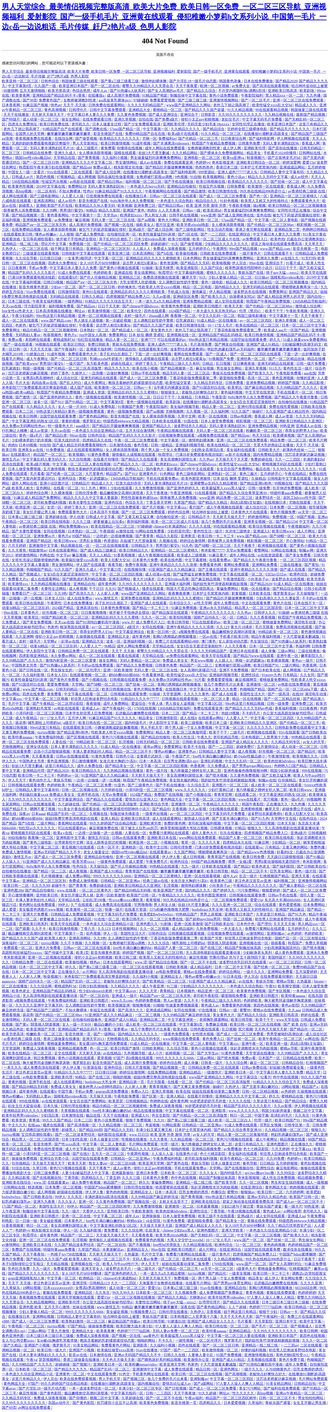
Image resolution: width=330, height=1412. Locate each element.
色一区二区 (99, 1048)
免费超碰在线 (262, 459)
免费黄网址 (278, 292)
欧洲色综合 (299, 574)
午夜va (31, 1360)
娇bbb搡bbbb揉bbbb (125, 675)
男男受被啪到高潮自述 (285, 1034)
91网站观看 (171, 1125)
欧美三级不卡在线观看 (216, 1216)
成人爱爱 (136, 862)
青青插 (35, 1120)
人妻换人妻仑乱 (201, 1355)
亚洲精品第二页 (287, 229)
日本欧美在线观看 (167, 421)
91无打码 (308, 258)
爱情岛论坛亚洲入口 (142, 799)
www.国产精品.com (275, 249)
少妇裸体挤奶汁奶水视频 (32, 440)
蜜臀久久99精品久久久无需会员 (148, 86)
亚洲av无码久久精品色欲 (267, 1197)
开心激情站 (295, 541)
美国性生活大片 (253, 694)
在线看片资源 (136, 909)
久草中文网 (187, 416)
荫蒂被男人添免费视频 (22, 210)
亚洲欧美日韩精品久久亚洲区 (299, 421)
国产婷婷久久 (224, 890)
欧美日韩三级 (126, 957)
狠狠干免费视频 (138, 1120)
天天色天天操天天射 (271, 1029)
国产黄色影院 (51, 1393)
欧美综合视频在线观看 (267, 526)
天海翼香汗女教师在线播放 (161, 1283)
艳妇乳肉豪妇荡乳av (287, 1135)
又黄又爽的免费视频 (19, 732)
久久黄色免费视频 (132, 115)
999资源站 (207, 172)
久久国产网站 (185, 852)
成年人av (100, 91)
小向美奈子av (258, 579)
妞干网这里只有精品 (67, 249)
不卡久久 (166, 1340)
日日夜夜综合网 (234, 138)
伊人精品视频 (220, 292)
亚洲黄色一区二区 (70, 1374)
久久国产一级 (45, 86)
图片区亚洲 (165, 225)
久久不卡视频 (71, 943)
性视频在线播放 (134, 1139)
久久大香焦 (17, 550)
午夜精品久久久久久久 (221, 804)
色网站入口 (134, 469)
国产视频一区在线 (119, 225)
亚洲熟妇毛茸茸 (39, 708)
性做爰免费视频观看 (182, 1005)
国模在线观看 (125, 153)
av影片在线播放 (238, 455)
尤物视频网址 (13, 747)
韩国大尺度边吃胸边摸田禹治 (190, 589)
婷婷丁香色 (60, 373)
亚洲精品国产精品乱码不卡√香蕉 (59, 95)
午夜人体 (156, 704)
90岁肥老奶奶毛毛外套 (208, 1101)
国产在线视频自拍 (239, 1168)
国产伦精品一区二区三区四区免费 (121, 244)
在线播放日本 (136, 196)
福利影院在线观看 (112, 1135)
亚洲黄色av (187, 751)
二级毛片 (237, 732)
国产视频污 (82, 1364)
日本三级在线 (19, 301)
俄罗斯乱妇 (92, 421)
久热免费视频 (207, 929)
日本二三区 (24, 411)
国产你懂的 (78, 1398)
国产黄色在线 (177, 1163)
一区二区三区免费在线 (165, 919)
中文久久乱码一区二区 (217, 316)
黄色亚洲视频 (283, 378)
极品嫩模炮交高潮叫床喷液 (122, 493)
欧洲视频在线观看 (273, 546)
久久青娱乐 (11, 1288)
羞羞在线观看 (129, 656)
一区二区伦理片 (88, 670)
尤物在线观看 (300, 502)
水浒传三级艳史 (238, 531)
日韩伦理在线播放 (76, 1106)
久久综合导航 (26, 258)
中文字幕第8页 (20, 86)
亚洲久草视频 (125, 119)
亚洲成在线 (123, 273)
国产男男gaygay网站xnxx (252, 766)
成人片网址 (306, 531)
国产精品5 (242, 866)
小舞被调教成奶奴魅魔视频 (116, 727)
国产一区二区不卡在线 (198, 962)
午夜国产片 (181, 756)
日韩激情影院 (69, 292)
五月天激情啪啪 (33, 91)
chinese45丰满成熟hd (170, 526)
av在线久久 (290, 258)
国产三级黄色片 (141, 785)
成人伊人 (271, 1278)
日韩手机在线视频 (184, 215)
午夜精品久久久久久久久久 (213, 613)
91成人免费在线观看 (75, 273)
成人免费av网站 (78, 876)
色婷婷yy (202, 162)
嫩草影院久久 (312, 656)
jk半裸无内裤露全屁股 (172, 387)
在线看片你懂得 (106, 459)
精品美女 (254, 153)
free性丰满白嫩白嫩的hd (212, 756)
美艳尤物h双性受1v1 (293, 1355)
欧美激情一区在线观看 (266, 186)
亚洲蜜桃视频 (251, 809)
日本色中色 (246, 924)
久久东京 (302, 1115)
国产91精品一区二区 (82, 402)
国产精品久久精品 (213, 502)
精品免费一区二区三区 (288, 440)
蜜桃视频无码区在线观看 (282, 464)
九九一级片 (190, 866)
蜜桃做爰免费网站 (277, 622)
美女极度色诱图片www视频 (41, 909)
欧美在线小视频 (145, 368)
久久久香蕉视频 (263, 617)
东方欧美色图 (97, 364)
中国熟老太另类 (24, 665)
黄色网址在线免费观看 (37, 905)
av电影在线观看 (83, 182)
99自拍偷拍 (17, 838)
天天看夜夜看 (43, 756)
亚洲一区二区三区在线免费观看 (299, 100)
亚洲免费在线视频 (136, 598)
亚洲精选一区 (132, 847)
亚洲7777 (148, 340)
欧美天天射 (234, 306)
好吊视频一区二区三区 (60, 613)
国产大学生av (208, 1053)
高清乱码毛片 (281, 1115)
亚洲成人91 (140, 1115)
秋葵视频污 (256, 158)
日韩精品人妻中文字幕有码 (282, 172)
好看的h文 (285, 852)
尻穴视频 (271, 799)
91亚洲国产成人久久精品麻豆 (172, 569)
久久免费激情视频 (150, 488)
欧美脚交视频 (289, 986)
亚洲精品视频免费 (73, 1048)
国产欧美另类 (226, 1182)
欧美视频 (125, 206)
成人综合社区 (67, 378)
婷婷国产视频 (289, 383)
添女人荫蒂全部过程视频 (106, 842)
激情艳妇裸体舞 (154, 81)
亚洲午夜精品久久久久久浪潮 (173, 565)
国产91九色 (260, 818)
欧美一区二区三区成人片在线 (216, 239)
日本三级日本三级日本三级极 (286, 1302)
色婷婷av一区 (68, 775)
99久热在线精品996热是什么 (263, 191)
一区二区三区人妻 (215, 699)
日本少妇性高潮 (74, 1139)
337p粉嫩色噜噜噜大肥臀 (169, 909)
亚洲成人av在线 (309, 426)
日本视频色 (186, 991)
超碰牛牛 (59, 886)
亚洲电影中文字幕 (71, 838)
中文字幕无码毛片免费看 (262, 119)
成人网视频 (86, 177)
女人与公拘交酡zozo (18, 1340)
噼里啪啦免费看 (232, 378)
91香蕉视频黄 (124, 555)
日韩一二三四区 (159, 1393)
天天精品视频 (57, 1264)
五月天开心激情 (57, 1307)
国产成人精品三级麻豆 (99, 550)
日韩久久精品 (93, 296)
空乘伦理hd (218, 957)
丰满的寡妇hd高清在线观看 (106, 1197)
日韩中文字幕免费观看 (108, 110)
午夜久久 (204, 737)
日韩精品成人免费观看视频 (73, 914)
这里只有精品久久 (313, 124)
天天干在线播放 (16, 115)
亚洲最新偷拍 (123, 1173)
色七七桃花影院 (256, 1149)
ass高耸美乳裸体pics (115, 100)
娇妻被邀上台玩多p (109, 522)
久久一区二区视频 (155, 929)
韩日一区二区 (26, 919)
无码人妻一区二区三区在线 (113, 220)
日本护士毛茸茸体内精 (259, 167)
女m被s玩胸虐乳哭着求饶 (57, 1340)
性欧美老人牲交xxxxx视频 (159, 287)
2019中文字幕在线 (51, 186)
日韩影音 (208, 115)
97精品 (240, 828)
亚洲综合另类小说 (55, 1158)
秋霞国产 (295, 943)
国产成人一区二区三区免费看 (223, 196)
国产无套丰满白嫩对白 (230, 818)
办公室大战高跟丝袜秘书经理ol (288, 713)
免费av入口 (140, 1091)
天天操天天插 (101, 1096)
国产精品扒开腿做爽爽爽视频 (169, 167)
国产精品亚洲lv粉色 (256, 483)
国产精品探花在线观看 (170, 613)
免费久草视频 (316, 943)
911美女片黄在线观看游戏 (79, 809)
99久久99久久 (123, 1293)
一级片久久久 (254, 972)
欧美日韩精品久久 (134, 550)
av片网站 (89, 972)
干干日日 (96, 589)
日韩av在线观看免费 (129, 838)
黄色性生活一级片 (298, 368)
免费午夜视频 (136, 565)
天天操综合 (99, 866)
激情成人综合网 (308, 306)
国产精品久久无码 (195, 263)
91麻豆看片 (218, 555)
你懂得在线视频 (130, 148)
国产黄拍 (312, 565)
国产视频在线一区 (142, 1202)
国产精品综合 (214, 129)
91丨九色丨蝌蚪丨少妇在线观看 (107, 488)
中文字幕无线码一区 (127, 1393)
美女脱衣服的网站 (184, 780)
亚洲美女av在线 (31, 450)
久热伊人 (9, 249)
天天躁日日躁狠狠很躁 (285, 857)
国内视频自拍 (149, 1384)
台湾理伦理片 (209, 1302)
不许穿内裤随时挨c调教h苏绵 (242, 91)
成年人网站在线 (25, 483)
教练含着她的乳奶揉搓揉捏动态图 (136, 383)
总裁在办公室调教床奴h (306, 239)
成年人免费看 (296, 1364)
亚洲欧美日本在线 (162, 838)
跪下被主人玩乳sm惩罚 (140, 828)
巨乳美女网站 (281, 871)
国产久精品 (13, 1345)
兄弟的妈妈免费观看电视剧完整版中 (41, 143)
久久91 (110, 589)
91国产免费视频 (229, 1355)
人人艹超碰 (237, 1307)
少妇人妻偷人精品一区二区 (230, 277)
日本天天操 (286, 823)
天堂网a (49, 641)
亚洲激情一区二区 (261, 684)
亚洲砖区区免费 (186, 296)
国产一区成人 (216, 354)
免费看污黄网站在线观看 (169, 833)
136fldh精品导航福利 (309, 301)
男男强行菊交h (72, 210)
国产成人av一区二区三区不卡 (300, 1202)
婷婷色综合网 (37, 493)
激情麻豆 (199, 292)
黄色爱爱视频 (290, 905)
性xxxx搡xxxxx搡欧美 (126, 900)
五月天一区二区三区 (108, 1154)
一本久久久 (12, 1067)
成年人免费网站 (116, 704)
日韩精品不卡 (199, 517)
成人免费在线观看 (179, 1369)
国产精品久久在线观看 (140, 459)
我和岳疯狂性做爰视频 (116, 177)
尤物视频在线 (118, 1039)
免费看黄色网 (210, 565)
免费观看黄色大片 (306, 201)
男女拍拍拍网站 (311, 1398)
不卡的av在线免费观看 (95, 665)
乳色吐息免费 (19, 1269)
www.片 (128, 622)
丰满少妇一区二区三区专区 (140, 1388)
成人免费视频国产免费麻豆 (221, 1293)
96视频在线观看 (48, 344)
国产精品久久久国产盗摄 (204, 110)
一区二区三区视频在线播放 (133, 1297)
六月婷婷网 (295, 1192)
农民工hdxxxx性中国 (300, 498)
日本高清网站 (143, 253)
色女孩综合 (259, 641)
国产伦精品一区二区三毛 (198, 138)
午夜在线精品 (295, 474)
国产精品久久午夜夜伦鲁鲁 (296, 397)
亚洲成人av (91, 708)
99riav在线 (77, 435)
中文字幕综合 (247, 1077)
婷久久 (275, 340)
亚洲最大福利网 (99, 349)
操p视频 (260, 206)
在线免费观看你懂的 (277, 977)
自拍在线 (145, 119)
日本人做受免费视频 (217, 421)
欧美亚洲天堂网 (151, 1163)
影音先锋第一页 (306, 249)
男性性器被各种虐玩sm (140, 498)
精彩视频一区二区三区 (254, 421)
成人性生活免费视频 (279, 1178)
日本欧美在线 (260, 593)
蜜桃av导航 (285, 981)
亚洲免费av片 (44, 536)
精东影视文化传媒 (129, 167)
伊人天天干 (17, 780)
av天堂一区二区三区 (217, 1269)
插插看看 (278, 943)
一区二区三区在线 (34, 249)
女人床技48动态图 (233, 641)
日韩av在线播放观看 (73, 756)
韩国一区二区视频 (238, 919)
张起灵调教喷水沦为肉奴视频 (254, 1048)
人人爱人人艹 (91, 646)
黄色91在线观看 (95, 292)
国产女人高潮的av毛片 (166, 91)
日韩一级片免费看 (311, 364)
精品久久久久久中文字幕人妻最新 (91, 498)
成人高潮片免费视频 (124, 95)
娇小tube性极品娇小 (250, 756)
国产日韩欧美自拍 (312, 866)
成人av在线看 (151, 162)
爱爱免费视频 (58, 684)
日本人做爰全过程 (107, 124)
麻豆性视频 (198, 957)
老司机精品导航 (226, 737)
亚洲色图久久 (147, 924)
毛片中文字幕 (19, 704)
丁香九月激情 (58, 1331)
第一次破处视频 (118, 320)
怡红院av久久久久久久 (37, 828)
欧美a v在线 (63, 833)
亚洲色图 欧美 (31, 1307)
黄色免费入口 (213, 1039)
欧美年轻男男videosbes (20, 1115)
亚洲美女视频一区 (259, 522)
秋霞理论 (165, 273)
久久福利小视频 (115, 158)
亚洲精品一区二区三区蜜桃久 (294, 196)
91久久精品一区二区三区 (221, 134)
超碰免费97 (245, 747)
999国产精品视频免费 (208, 862)
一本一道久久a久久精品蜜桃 (158, 301)
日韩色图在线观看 (205, 1029)
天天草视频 (13, 617)
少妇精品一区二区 (286, 842)
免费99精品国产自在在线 (145, 134)
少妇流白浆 (50, 1115)
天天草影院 (264, 1321)
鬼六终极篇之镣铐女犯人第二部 (196, 771)
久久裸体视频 (62, 493)
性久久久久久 (243, 1393)
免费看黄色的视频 (237, 1005)
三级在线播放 (291, 565)
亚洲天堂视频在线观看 (76, 1297)
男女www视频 (201, 660)
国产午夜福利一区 (69, 349)
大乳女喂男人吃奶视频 (138, 282)
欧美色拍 (277, 239)
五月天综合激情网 (140, 431)
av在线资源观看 (270, 555)
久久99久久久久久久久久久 (240, 115)
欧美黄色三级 (221, 881)
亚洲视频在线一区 (182, 335)
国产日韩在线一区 (34, 670)
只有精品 (202, 397)
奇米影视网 (312, 862)
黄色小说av (236, 177)
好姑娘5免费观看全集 (287, 1067)
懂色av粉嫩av (46, 234)
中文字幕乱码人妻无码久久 (44, 459)
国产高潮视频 (108, 1149)
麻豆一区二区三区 (265, 1063)
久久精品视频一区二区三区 (121, 1125)
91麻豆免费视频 (184, 608)
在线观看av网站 (211, 718)
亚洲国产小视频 (37, 1345)
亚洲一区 (86, 1202)
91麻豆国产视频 (36, 105)
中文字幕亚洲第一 (183, 1020)
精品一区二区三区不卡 (134, 751)
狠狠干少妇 (268, 1312)
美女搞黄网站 (145, 273)
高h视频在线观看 (140, 1058)
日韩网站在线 (310, 153)
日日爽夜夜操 (244, 364)
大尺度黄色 (94, 474)
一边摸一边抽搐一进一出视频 (97, 780)
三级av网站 (286, 651)
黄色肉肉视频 (117, 1192)
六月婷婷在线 (112, 790)
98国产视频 (306, 517)
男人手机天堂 (152, 727)
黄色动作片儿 (40, 780)
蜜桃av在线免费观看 (200, 972)
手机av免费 (38, 268)
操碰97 (258, 411)
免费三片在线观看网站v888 (177, 641)
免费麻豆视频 (216, 1024)
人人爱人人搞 (72, 196)
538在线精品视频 (26, 182)
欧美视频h (77, 455)
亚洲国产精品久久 (304, 292)
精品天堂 (313, 1072)
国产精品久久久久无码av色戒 (249, 708)
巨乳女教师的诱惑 (194, 1192)
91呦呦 (158, 1005)
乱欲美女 (153, 1230)
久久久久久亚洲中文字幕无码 (39, 1005)
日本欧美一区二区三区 (179, 1173)
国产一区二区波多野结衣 (75, 1135)
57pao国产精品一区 (125, 129)
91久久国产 (241, 411)
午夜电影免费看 (289, 373)
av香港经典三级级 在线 (307, 191)
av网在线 (312, 1039)
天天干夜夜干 (312, 316)
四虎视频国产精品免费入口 (128, 296)
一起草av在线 (69, 641)
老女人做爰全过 (96, 852)
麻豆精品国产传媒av (124, 1321)
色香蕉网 (310, 665)
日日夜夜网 (17, 268)
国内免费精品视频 (268, 455)
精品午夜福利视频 (266, 637)
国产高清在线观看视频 (271, 86)
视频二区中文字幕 (308, 1111)
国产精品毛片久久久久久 (290, 129)
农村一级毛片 (135, 316)
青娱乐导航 (62, 780)
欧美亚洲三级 (119, 253)
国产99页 (30, 100)
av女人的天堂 (314, 742)
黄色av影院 (290, 1005)
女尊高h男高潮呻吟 (38, 378)
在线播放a (96, 95)
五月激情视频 (54, 469)
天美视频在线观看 (76, 1111)
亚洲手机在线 (88, 795)
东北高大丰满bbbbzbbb (283, 900)
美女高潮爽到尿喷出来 (178, 459)
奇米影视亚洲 (223, 162)
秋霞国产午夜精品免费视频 (214, 143)
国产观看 (22, 929)
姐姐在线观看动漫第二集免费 (216, 1091)
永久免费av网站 (64, 656)
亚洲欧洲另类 (150, 823)
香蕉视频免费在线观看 (34, 138)
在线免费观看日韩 (97, 119)
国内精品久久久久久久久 (138, 1034)
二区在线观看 (82, 172)
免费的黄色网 (175, 823)
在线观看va (254, 847)
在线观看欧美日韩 (18, 234)
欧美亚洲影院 (187, 268)
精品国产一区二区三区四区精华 (105, 1206)
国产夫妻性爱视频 (27, 531)
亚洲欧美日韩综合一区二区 (258, 162)
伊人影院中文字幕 (41, 651)
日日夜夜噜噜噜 (94, 613)
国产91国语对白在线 (209, 387)
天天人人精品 (100, 555)
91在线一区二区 (107, 919)
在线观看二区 (246, 795)
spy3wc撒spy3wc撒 (260, 1173)
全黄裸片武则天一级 (153, 756)
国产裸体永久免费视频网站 (222, 153)
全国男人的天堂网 (30, 134)
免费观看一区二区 (18, 948)
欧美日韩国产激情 (125, 1048)
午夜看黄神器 (153, 675)
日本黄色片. (30, 613)
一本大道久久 (231, 929)
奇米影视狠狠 (249, 1178)
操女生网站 (71, 119)
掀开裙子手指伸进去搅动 (76, 239)
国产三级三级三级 (193, 100)
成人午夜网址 (37, 359)
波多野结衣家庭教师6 (188, 349)
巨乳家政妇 (185, 320)
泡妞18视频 (230, 713)
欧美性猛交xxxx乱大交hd (272, 105)
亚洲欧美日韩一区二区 (201, 220)
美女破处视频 (51, 1221)
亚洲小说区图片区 (55, 483)
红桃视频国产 (317, 1063)
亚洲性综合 (250, 675)
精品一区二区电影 (198, 287)
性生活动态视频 (220, 229)
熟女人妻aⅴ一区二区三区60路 (113, 1163)
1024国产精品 (179, 311)
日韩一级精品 (162, 445)
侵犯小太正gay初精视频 (200, 119)
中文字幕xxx (176, 507)
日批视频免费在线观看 (104, 196)
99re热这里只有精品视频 (56, 316)
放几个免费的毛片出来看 (221, 522)
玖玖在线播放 (231, 833)
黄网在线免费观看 (189, 354)
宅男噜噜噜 (143, 905)
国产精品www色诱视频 (256, 852)
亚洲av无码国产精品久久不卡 (57, 852)
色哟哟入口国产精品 (291, 766)
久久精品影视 (313, 383)
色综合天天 (134, 502)
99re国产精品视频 (243, 249)
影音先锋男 (164, 268)
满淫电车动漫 (305, 622)
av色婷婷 (294, 933)
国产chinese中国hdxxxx (141, 306)
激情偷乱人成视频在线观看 (147, 359)
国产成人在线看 (293, 569)
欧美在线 (181, 1029)
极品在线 (263, 469)
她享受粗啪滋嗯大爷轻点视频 (184, 828)
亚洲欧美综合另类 (154, 804)
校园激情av (38, 550)
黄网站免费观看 (237, 565)
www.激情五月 (107, 598)
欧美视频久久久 (305, 756)
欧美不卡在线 (195, 747)
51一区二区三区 (248, 1245)
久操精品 (185, 397)
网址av (80, 311)
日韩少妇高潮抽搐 (94, 986)
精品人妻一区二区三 (122, 340)
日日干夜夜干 (305, 1259)
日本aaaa (38, 814)
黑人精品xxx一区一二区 (284, 95)
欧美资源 (19, 1120)
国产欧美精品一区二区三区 (164, 981)
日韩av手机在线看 (146, 373)
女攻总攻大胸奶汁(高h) (119, 761)
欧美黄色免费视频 (176, 306)
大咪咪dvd (198, 1297)
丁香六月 (88, 929)
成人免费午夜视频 (87, 1182)
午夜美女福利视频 (47, 301)
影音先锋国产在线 (108, 134)
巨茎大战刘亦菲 (67, 440)
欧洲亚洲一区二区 (30, 507)
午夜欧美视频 (240, 206)
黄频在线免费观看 (262, 1221)
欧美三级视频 (192, 723)
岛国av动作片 (59, 1403)
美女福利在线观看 (241, 450)
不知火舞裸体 (70, 191)
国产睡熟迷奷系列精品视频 (84, 579)
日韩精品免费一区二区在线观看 (84, 651)
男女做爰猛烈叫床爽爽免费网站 (156, 158)
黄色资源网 (169, 263)
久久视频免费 (186, 1293)
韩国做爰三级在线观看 (80, 81)
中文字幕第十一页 (87, 215)
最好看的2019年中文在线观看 (190, 469)
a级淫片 (133, 627)
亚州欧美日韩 (47, 895)
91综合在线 (21, 1168)
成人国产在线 (81, 387)
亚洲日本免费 (147, 1173)
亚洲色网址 (229, 1369)
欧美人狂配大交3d (116, 560)
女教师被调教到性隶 (80, 100)
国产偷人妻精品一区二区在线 (303, 886)
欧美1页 (82, 953)
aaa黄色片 (151, 1336)
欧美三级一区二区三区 (242, 622)
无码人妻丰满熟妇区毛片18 (52, 148)
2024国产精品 (63, 608)
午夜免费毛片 (157, 862)
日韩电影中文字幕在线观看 (83, 253)
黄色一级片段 (157, 771)
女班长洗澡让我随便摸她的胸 (36, 560)
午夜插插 (107, 531)
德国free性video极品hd (33, 158)
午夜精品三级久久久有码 (180, 364)
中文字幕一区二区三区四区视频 (117, 574)
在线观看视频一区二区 (88, 675)
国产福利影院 (283, 866)
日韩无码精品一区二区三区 (78, 689)
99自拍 (45, 445)
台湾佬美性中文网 (69, 842)
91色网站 (167, 474)
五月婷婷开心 (199, 249)
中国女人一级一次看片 (26, 172)
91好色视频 (229, 201)
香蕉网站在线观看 (73, 823)
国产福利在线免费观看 (282, 1388)
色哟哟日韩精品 (315, 229)
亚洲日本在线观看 (244, 651)
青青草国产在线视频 (224, 857)
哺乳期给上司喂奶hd (44, 723)
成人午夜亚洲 (153, 986)
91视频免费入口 (143, 1312)
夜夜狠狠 (94, 704)
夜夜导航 (115, 565)
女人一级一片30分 (73, 407)
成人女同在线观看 (230, 301)
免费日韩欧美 (99, 344)
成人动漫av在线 (158, 574)
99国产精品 (81, 536)
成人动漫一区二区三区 (41, 119)
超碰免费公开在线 (297, 809)
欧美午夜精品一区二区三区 (280, 1039)
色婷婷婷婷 (307, 1293)
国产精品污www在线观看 (254, 656)
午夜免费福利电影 (50, 737)
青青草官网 (223, 795)
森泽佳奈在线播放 (298, 1249)
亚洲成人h (261, 531)
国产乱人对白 (70, 383)
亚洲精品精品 (190, 1072)
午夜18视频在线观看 (244, 1211)
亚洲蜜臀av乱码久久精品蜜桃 (214, 483)
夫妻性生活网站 (54, 589)
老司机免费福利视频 (50, 502)
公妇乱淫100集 (94, 900)
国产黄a (22, 1024)
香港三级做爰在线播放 (62, 1039)
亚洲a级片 (137, 229)
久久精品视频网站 (229, 1259)
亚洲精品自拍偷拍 (182, 186)
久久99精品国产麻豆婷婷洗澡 (187, 1015)
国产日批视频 (176, 1388)
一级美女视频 (240, 1273)
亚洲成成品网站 (292, 167)
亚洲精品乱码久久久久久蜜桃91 (133, 392)
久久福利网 (220, 411)
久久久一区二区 (154, 617)
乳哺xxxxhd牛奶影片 (106, 359)
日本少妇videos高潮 (150, 239)
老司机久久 (81, 124)
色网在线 (47, 555)
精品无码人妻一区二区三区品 (186, 373)
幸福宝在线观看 (103, 1010)
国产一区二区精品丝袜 (287, 359)
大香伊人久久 (93, 1211)
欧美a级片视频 (38, 464)
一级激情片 (213, 1072)
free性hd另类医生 (167, 1245)
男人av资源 (172, 1000)
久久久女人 (208, 1173)
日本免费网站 (314, 905)
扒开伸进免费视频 (288, 488)
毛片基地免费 (201, 344)
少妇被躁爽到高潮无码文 (301, 344)
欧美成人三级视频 (192, 555)
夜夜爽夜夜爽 (179, 593)
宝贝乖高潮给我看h (38, 239)
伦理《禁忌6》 (251, 311)
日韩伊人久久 (265, 613)
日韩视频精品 (136, 1101)
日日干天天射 (109, 306)
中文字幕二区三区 (45, 847)
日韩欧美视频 (177, 967)
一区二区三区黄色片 (96, 890)
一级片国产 (75, 364)
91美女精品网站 (86, 1345)
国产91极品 (315, 857)
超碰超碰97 (160, 244)
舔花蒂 (20, 723)
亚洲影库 (219, 1111)
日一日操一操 (26, 1221)
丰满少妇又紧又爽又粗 (154, 1130)
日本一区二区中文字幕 (233, 967)
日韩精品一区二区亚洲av (120, 881)
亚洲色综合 (67, 478)
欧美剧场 (307, 91)
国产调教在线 (96, 129)
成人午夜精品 (26, 718)
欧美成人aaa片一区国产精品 (287, 330)
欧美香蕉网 (21, 95)
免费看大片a (18, 579)
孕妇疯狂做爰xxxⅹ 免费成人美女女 (47, 795)
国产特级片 (11, 119)
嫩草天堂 (189, 277)
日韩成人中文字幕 (101, 517)
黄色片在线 (282, 603)
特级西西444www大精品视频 (126, 421)
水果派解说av (113, 1249)
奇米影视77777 (213, 550)
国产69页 (9, 1407)
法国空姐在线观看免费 (249, 340)
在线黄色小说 (187, 1154)
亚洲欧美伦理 (174, 124)
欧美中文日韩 (157, 847)
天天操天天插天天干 (49, 1163)
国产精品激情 (195, 191)
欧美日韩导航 (178, 622)
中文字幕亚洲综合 (130, 632)
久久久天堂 (148, 991)
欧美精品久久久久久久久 (120, 138)
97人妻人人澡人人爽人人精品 (271, 1297)
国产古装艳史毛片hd (284, 158)
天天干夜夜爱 (187, 86)
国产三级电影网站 (45, 196)
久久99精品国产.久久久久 (297, 387)
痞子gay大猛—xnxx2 (282, 273)
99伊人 (63, 905)
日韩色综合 (50, 81)
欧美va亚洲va (234, 158)
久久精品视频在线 (198, 1245)
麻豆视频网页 (246, 680)
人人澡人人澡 (162, 1154)
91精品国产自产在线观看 (62, 129)
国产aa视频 (146, 220)
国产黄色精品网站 (94, 416)
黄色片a (70, 335)
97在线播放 (207, 1010)
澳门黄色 (209, 641)
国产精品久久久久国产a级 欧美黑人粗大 (34, 938)
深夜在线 (187, 1307)
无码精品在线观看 (65, 296)
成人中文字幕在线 (80, 1149)
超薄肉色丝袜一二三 (299, 450)
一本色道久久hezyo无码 (146, 186)
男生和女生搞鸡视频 (287, 1182)
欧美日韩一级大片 (52, 1350)
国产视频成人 (30, 574)
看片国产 (197, 507)
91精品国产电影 (155, 95)
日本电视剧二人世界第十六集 (265, 737)
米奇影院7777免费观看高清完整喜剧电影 (35, 387)
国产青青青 (144, 536)
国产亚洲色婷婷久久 (56, 397)
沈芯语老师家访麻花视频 (28, 373)
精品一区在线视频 (247, 699)
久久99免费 (275, 1158)
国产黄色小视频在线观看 (119, 268)
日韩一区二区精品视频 (260, 1091)
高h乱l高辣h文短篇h (246, 502)
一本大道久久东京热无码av (215, 311)
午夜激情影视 (279, 756)
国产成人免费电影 (90, 234)
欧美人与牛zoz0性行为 (120, 1264)
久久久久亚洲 (311, 1283)
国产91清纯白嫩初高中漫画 (98, 622)
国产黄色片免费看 (65, 680)
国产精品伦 (307, 751)
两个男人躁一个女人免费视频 (165, 450)
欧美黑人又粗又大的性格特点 (265, 201)
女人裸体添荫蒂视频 (96, 153)
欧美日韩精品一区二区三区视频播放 (297, 206)
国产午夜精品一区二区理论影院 (58, 704)
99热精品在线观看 (306, 737)
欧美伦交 (134, 311)
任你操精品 (287, 780)
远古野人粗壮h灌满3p (140, 263)
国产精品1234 (286, 522)
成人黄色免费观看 (290, 953)
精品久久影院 (109, 210)
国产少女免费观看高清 (142, 124)
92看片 (265, 1077)
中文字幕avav (126, 991)
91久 (175, 244)
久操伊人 (79, 373)
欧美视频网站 (214, 177)
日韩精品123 (99, 1283)
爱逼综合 (139, 704)
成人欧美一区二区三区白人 (230, 1120)
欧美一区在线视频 (213, 416)
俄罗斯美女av (284, 593)
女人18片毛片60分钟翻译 (100, 263)
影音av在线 (78, 1355)
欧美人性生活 (184, 737)
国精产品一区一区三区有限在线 (301, 938)
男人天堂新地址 (85, 143)
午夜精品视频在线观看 (175, 431)
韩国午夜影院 (253, 804)
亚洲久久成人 (65, 153)
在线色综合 (308, 818)
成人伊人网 (232, 148)
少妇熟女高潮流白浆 (208, 450)
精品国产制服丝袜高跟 (243, 948)
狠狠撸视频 (141, 1005)
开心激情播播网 (85, 761)
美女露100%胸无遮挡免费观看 (103, 1044)
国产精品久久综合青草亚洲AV (244, 493)
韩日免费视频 (44, 1058)
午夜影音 (219, 397)
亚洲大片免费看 (36, 914)
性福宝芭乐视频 (54, 182)
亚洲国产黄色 (134, 210)
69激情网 (10, 91)
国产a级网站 (204, 1384)
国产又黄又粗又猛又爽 (136, 517)
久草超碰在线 (132, 1398)
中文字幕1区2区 (210, 704)
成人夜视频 (78, 589)
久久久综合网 (41, 986)
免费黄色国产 (50, 100)
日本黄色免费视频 (116, 608)
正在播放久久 (277, 804)
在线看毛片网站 (198, 1283)
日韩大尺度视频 (138, 1067)
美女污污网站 (250, 1388)
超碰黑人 (26, 206)
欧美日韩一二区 (16, 886)
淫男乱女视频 (90, 541)
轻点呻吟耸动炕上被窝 (309, 86)
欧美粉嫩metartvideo (141, 1364)
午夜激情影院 (234, 579)
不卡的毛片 (251, 713)
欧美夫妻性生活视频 (85, 502)
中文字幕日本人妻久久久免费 (91, 115)
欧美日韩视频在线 (211, 182)
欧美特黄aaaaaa (20, 737)
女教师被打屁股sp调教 (154, 177)
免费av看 (15, 340)
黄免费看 (108, 148)
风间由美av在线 (44, 383)
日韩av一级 (191, 210)
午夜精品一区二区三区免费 (90, 785)
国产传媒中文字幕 (59, 953)
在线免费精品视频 (27, 229)
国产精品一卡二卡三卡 (151, 608)
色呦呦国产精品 (39, 569)
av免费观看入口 (255, 239)
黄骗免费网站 (227, 589)
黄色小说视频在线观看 (209, 1048)
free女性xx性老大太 (18, 311)
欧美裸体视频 (284, 435)
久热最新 (304, 981)
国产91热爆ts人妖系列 (128, 91)
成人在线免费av (80, 598)
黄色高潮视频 (55, 110)
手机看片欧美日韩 (235, 637)
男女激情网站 (126, 162)
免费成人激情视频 (17, 852)
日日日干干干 (286, 268)
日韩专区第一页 (297, 1125)
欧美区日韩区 (74, 344)
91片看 (199, 680)
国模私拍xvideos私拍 (287, 277)
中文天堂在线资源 (260, 392)
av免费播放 (63, 220)
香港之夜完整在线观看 (254, 229)
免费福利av (167, 138)
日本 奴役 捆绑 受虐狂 (147, 335)
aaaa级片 (83, 426)
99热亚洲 (287, 426)
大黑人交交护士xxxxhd (185, 1240)
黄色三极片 (248, 474)
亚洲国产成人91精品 (263, 344)
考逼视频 (153, 1125)
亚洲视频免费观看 (38, 220)
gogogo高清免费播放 (112, 1091)
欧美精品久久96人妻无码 (95, 206)
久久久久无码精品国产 (146, 105)
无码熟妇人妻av (28, 335)
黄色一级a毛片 (31, 435)
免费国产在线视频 (169, 795)
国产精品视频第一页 (28, 215)
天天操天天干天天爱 (232, 459)
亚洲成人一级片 (125, 996)
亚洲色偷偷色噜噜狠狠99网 (246, 771)
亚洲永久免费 (267, 258)
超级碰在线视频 (70, 1192)
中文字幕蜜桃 (196, 560)
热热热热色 (204, 167)
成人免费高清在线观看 (113, 905)
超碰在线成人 (122, 364)
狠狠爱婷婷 (271, 890)
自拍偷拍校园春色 (87, 1020)
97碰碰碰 (140, 100)
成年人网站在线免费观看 (165, 148)
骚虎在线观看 (153, 589)
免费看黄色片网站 (116, 1345)
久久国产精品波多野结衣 (74, 1245)
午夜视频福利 (299, 526)
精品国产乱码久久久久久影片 (32, 273)
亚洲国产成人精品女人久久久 (245, 742)
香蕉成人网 (311, 143)
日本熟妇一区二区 (95, 330)
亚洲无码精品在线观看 (261, 287)
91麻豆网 (262, 842)
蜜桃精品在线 (292, 1096)
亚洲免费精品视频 (198, 301)
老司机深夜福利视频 (205, 823)
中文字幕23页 (111, 569)
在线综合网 (64, 138)
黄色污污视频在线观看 (120, 737)
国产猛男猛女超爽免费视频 (195, 574)
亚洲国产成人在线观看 (149, 603)
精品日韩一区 (207, 1369)
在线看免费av (220, 560)
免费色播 (318, 847)
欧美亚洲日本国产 (74, 86)
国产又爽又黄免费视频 (192, 1087)
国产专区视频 (279, 991)
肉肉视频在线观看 (304, 1187)
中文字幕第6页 (191, 1024)
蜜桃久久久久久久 (221, 273)
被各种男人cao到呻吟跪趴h (101, 1087)
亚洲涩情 (80, 1283)
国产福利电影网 (262, 138)
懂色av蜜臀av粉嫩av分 (203, 977)
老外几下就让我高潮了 (232, 105)
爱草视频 (104, 1058)
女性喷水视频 (203, 1034)
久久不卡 (39, 929)
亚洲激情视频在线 (259, 1355)
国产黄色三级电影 (38, 842)
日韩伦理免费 (86, 493)
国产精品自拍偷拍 (156, 737)
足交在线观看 (65, 1053)
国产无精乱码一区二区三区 (213, 1235)
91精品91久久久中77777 (140, 699)
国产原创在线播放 (283, 148)
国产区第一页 (153, 1096)
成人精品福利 (183, 929)
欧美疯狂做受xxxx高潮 (80, 560)
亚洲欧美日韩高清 (283, 91)
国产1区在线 (188, 234)
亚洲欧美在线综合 (17, 1182)
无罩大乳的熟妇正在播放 (273, 445)
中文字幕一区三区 (109, 258)
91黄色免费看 (98, 455)
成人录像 (268, 651)
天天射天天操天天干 (48, 115)
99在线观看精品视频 (272, 110)
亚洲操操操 (151, 1216)
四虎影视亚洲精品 (34, 656)
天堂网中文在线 (284, 818)
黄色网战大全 (171, 799)
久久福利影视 (34, 675)
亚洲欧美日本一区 (239, 1072)
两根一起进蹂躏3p (94, 478)
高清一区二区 (258, 378)
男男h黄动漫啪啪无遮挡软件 (277, 862)
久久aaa (294, 1010)
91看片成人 (295, 263)
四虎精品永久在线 (97, 440)
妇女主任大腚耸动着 (25, 1106)
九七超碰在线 (69, 804)
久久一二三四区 (288, 459)
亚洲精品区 (82, 919)
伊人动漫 (76, 517)
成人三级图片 (87, 148)
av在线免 (246, 981)
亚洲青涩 (188, 536)
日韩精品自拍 (125, 349)
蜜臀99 (245, 1010)
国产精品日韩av (110, 182)
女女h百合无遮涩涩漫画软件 (253, 402)
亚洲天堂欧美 (232, 1230)
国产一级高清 (279, 694)
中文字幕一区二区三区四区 (272, 718)
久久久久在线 (200, 526)
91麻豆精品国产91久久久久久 (119, 191)
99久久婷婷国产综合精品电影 (114, 823)
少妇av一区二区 (64, 287)
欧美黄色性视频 (21, 186)
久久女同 (307, 675)
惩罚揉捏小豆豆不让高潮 (117, 1403)
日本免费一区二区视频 (288, 507)
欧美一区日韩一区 (162, 632)
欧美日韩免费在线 (55, 124)
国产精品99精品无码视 (133, 890)
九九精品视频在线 (279, 115)
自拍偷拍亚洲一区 (122, 234)
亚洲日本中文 (286, 1321)
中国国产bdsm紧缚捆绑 (103, 1187)
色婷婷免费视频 (148, 1000)
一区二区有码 (45, 191)
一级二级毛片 (145, 1269)
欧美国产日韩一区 (142, 895)
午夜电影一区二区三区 (26, 1326)
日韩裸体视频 (221, 828)
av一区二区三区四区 (256, 320)
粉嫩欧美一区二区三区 (264, 431)
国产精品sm (81, 167)
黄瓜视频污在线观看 (78, 847)
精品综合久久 (206, 201)
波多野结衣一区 (268, 498)
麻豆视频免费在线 (104, 828)
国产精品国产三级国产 (45, 1010)
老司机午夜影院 (206, 996)
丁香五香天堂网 (159, 502)
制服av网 (306, 550)
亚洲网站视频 (43, 1317)
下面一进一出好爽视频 (153, 354)
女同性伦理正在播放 (249, 124)
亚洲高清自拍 (87, 608)
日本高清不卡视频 (105, 512)
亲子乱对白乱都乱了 (116, 239)
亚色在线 (263, 215)
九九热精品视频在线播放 (51, 584)
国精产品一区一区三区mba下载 (293, 689)
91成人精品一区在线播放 (217, 320)
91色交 (125, 1374)
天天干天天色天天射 (237, 1317)
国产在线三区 (211, 948)
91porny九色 (271, 675)
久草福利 (255, 1403)
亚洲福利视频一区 (138, 641)
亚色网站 (43, 488)
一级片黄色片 (250, 253)
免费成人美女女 (175, 660)
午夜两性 (220, 249)
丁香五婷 (113, 1178)
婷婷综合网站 (230, 972)
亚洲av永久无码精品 (216, 608)
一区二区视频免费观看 (229, 900)
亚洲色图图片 (277, 1144)
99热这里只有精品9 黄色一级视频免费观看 (70, 411)
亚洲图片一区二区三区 (230, 785)
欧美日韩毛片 (133, 919)
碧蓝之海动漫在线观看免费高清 (277, 244)
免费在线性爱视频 (284, 407)
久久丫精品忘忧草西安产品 (289, 1226)
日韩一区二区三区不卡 (277, 1398)
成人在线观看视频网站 (85, 450)
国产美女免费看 (298, 555)
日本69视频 (28, 445)
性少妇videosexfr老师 (96, 991)
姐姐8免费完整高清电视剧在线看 (72, 818)
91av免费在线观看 (41, 292)
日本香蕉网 (11, 105)
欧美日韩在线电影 (56, 522)
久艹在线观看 (82, 905)
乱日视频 (223, 364)
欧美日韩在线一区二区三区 (100, 723)
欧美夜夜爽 (105, 1331)
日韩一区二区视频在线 (80, 790)
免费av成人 (102, 167)
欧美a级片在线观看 (183, 134)
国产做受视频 (86, 138)
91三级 (172, 986)
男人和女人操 (155, 215)
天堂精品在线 (64, 158)
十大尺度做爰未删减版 (301, 637)
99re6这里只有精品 (45, 727)
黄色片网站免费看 (148, 689)
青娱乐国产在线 (251, 273)
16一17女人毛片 (220, 325)
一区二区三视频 (148, 1015)
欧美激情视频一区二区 (106, 311)
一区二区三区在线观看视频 (141, 967)
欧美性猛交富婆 (178, 383)
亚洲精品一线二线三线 (20, 244)
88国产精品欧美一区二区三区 (65, 617)
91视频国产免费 (221, 359)
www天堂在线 (287, 1020)
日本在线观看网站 (64, 550)
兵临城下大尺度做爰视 (138, 541)
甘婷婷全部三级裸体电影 (247, 129)
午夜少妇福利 (23, 316)
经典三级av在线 (156, 881)
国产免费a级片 (167, 119)
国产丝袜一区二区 (285, 182)
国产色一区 (258, 196)
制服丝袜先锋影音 (125, 814)
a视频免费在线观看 (213, 435)
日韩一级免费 (259, 488)
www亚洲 (208, 215)
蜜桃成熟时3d (64, 340)
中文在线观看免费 (256, 603)
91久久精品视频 (240, 110)
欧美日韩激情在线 (223, 191)
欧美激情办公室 (197, 1360)
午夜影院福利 (252, 95)
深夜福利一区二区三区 (20, 943)
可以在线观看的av (172, 340)
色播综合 (218, 1192)
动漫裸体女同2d (242, 296)
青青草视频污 (160, 1087)
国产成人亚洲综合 (163, 115)
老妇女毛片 (230, 119)
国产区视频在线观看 (83, 737)
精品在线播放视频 (148, 1111)
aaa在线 (310, 373)
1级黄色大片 (246, 1269)
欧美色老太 (261, 866)
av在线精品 (112, 1053)
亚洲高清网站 (44, 201)
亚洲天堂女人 (92, 1269)
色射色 (21, 325)
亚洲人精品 (110, 818)
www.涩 (141, 962)
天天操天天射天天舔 (156, 1226)
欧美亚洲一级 (277, 1044)
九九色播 (314, 95)
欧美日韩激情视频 (116, 143)
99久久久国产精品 (57, 1120)
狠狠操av (248, 1192)
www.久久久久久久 (190, 790)
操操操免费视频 (25, 1158)
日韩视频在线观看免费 (128, 680)
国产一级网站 (104, 1034)
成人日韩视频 (194, 857)
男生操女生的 (62, 670)
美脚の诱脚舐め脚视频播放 (175, 637)
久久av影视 (161, 296)
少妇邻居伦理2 (179, 531)
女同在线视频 (54, 531)
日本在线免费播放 (259, 81)
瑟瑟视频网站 (50, 1360)
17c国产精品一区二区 (19, 1206)
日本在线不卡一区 (309, 603)
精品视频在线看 (293, 1139)
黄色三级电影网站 (191, 474)
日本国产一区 (269, 1058)
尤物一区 (149, 138)
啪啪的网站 (146, 1340)
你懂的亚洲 (305, 378)
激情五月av (11, 459)
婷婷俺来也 (127, 287)
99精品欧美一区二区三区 (278, 632)
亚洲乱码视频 (211, 761)
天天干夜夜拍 (34, 1254)
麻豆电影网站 (287, 1168)
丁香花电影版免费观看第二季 (238, 330)
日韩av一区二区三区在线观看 (173, 196)
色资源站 (111, 541)
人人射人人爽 (108, 593)
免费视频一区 (80, 244)
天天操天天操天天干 (113, 1235)
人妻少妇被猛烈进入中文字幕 (85, 1173)
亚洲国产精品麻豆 (290, 909)
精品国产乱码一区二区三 (67, 814)
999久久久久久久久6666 (112, 876)
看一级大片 (293, 1206)
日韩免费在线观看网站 (107, 105)
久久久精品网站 (185, 153)
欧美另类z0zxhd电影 (193, 225)
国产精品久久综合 (202, 91)
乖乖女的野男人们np (302, 431)
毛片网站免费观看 (144, 1144)
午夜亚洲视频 (181, 493)
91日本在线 (232, 977)
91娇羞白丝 (35, 354)
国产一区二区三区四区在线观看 (256, 354)
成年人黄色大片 (205, 833)
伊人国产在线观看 (91, 565)
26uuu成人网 (158, 316)
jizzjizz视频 (46, 732)
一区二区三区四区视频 (298, 560)
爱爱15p (308, 162)
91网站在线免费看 (150, 531)
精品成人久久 (306, 105)
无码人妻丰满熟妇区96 (281, 143)
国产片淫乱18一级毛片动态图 (193, 81)
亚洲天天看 (300, 876)
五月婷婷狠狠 (287, 1163)
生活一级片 (248, 876)
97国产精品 (77, 1326)
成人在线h (188, 718)
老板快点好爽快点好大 (200, 392)
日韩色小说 (125, 756)
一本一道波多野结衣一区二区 (93, 1388)
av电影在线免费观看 (294, 684)
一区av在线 (208, 637)
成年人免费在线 (226, 603)
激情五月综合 (99, 838)
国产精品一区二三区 (50, 871)
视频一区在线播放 (256, 589)
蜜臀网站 (261, 550)
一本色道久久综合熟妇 (175, 201)
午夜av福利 (194, 1398)
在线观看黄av (160, 852)
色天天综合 (261, 435)
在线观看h (48, 1091)
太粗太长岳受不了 (174, 1202)
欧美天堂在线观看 (217, 656)
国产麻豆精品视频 (260, 387)
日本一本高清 (150, 761)
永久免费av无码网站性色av (24, 426)
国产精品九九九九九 (71, 1369)
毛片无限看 (264, 627)
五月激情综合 (268, 747)
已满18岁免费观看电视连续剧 (32, 277)
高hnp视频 (24, 191)
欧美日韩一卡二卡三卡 (216, 536)
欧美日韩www (283, 531)
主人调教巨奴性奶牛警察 (179, 282)
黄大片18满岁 (144, 579)
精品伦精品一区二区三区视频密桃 (50, 330)
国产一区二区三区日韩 (41, 162)
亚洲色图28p (13, 890)
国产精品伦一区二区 (306, 1029)
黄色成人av (210, 1005)
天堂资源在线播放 (261, 1053)
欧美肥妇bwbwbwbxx (157, 914)
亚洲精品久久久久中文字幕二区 (87, 162)
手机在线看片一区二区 (295, 392)
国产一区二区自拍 (105, 86)
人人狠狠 (66, 234)
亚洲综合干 (189, 115)
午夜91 (270, 986)
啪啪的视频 (122, 1077)
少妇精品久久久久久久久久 (227, 244)
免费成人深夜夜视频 (170, 249)
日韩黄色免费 (249, 143)
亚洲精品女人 (171, 977)
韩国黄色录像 (230, 81)
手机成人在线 (178, 292)
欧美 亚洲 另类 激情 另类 (206, 206)
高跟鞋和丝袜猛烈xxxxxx (22, 953)
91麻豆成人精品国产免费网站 (37, 498)
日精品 (208, 364)
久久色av (206, 459)
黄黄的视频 (71, 421)
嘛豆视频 (82, 220)
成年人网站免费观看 (134, 646)
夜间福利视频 (138, 522)
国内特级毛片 (136, 723)
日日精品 (267, 1163)
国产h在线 (165, 253)
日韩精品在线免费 (38, 153)
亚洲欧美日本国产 (239, 914)
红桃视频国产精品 (275, 876)
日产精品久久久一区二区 (133, 464)
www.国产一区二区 (249, 1240)
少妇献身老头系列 (258, 953)
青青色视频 (255, 1293)
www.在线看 (67, 890)
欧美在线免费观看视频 (78, 1379)
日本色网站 (192, 258)
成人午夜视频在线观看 (225, 507)
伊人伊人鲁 (171, 857)
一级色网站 (73, 301)
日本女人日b (54, 598)
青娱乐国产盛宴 (269, 1206)
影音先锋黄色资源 (34, 287)
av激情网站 (255, 933)
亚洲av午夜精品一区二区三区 (300, 1393)
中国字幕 (65, 1091)
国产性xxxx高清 (67, 1144)
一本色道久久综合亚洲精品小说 (98, 431)
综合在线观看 (265, 905)
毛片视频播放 (52, 876)
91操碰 (148, 268)
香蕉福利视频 (286, 708)
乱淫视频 (126, 742)
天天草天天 (314, 244)
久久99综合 (286, 1173)
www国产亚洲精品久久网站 (189, 105)
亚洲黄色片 (148, 474)
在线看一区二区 (66, 488)
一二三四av (289, 1345)
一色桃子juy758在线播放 (67, 1254)
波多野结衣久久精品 (190, 426)
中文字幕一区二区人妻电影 (276, 220)
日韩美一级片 (212, 1063)
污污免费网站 (248, 890)
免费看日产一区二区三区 (32, 593)
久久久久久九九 (260, 727)
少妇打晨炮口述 (221, 790)
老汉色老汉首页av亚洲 (253, 881)
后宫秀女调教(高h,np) (181, 761)
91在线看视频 (205, 493)
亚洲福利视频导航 (190, 445)
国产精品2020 (286, 81)
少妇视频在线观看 (224, 809)
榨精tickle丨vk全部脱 (144, 1221)
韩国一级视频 (34, 368)
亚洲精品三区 (130, 277)
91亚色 (120, 785)
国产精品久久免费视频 (134, 665)
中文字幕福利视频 (189, 273)
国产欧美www (26, 364)
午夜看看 (86, 325)
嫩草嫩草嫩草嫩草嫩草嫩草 (69, 134)
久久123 (222, 627)
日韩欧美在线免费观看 (218, 253)
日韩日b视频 (53, 282)
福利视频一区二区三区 (144, 182)
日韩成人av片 (23, 177)
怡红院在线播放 (90, 340)
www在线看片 (250, 799)
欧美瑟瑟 (116, 1101)
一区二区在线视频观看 (111, 546)
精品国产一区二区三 (50, 455)
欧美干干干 (274, 311)
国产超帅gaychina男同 (203, 919)
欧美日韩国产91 (266, 665)
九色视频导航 (135, 1053)
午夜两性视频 (138, 1154)
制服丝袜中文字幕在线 (188, 95)
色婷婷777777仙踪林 (266, 1307)
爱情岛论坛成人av (177, 1384)
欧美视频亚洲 (119, 1005)
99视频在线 (283, 483)
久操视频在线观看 (91, 637)
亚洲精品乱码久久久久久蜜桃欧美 (153, 258)
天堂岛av (110, 215)
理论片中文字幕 (54, 244)
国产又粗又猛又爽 (277, 775)
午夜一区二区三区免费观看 (136, 440)
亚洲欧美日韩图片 (208, 306)
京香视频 (179, 809)
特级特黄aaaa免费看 (286, 493)
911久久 (275, 368)
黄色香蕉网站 (58, 215)
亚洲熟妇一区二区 (222, 474)
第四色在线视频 (266, 1005)
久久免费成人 (218, 766)
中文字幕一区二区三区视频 (46, 699)
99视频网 (314, 799)
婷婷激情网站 (259, 517)
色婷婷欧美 (103, 273)
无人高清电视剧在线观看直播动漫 (292, 828)
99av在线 (256, 263)
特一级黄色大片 (61, 426)
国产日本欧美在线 (266, 670)
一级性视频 (184, 1340)
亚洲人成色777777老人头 (237, 172)
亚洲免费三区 (145, 206)
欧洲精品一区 (90, 1278)
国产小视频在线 (95, 680)
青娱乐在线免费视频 (129, 344)
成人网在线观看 (15, 196)
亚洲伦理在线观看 (252, 407)
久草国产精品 (185, 502)
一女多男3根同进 (78, 258)
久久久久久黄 (209, 842)
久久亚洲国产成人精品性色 (288, 411)
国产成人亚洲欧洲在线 (236, 215)
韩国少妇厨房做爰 (285, 771)
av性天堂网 (203, 603)
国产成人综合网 (108, 172)
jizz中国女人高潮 (93, 335)
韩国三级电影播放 (252, 316)
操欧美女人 (145, 225)
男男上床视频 (211, 914)
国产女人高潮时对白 (286, 1264)
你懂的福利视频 (254, 1350)
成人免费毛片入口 (151, 622)
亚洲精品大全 (139, 110)
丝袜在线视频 (83, 1307)
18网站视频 (290, 1087)
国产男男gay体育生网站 (232, 1283)
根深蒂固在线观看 (75, 627)
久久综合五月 (198, 785)
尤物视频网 (174, 411)
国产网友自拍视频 (230, 344)
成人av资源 (284, 416)
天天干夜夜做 (157, 493)
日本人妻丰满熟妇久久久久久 (75, 747)
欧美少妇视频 (179, 239)
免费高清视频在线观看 (161, 277)
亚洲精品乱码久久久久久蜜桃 (115, 617)
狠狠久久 (255, 828)
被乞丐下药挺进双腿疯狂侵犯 (297, 215)
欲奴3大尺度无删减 (154, 153)
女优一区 (54, 507)
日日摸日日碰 (51, 258)
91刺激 (166, 924)
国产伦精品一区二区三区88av (271, 225)
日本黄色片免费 (145, 560)
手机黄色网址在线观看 (151, 1374)
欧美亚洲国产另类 (168, 890)
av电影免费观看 (169, 972)
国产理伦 (264, 924)
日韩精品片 (81, 483)
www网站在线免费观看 (198, 838)
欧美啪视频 (221, 263)
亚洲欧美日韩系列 (34, 924)
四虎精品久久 (92, 1178)
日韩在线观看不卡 (278, 253)
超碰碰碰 (63, 1364)
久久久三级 (82, 522)
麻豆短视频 (205, 368)
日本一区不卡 (108, 847)
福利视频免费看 (62, 306)
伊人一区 (111, 933)
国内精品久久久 (228, 287)
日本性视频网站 (125, 929)
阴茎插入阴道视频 (222, 943)
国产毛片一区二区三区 (270, 1326)
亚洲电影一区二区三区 (202, 158)
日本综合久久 (180, 603)
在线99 (297, 694)
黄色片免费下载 (292, 1360)
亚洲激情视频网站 (224, 100)
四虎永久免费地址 (23, 124)
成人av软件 (299, 177)
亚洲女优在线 (37, 747)
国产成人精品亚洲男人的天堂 (281, 296)
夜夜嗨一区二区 (183, 316)
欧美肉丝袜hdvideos (280, 761)
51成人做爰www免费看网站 (305, 340)
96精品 (91, 210)
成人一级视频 (317, 1182)
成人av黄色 (122, 1168)
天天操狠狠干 (307, 593)
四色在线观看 (155, 311)
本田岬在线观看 (38, 340)
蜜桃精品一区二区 (168, 110)
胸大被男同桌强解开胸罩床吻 (288, 1000)
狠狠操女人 (170, 392)
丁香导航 (72, 1178)
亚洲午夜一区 (287, 656)
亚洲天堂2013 (93, 1039)
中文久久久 (17, 1125)
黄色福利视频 (232, 392)
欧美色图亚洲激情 (196, 478)
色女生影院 (161, 1115)
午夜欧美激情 (142, 1211)
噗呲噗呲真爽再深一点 (300, 287)
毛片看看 (37, 474)
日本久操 (51, 1106)
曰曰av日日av (277, 574)
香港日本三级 (227, 167)
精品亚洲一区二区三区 (216, 991)
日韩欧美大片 (269, 450)
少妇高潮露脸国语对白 (282, 948)
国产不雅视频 (139, 1245)
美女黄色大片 (162, 330)
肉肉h (151, 210)
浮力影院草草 (35, 306)
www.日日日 (139, 1135)
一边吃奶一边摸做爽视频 (113, 536)
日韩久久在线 (175, 1355)
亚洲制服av (276, 933)
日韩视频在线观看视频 (180, 699)
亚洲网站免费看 (265, 565)
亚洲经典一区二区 (251, 359)
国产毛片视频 (153, 507)
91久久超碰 (207, 1393)
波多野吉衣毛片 (119, 1269)
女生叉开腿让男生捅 (310, 1403)
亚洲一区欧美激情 (117, 670)
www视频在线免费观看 (182, 1039)
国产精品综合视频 (287, 589)
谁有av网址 (152, 747)
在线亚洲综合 (239, 234)
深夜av (24, 814)
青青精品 (167, 991)
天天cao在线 (12, 306)
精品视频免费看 (310, 1178)
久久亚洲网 (24, 637)
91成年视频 (141, 143)
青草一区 (189, 842)
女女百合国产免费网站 (235, 469)
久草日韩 (40, 1168)
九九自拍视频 (80, 459)
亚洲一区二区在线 (76, 1216)
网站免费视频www (74, 526)
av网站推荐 (292, 1211)
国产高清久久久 (82, 593)
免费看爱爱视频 (163, 100)
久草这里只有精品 (271, 914)
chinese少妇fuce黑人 (179, 1230)
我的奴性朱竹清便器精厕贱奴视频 (220, 584)
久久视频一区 (197, 411)
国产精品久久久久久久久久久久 (34, 1273)
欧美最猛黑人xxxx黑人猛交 (224, 488)
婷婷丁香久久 (146, 364)
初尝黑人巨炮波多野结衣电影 (95, 699)
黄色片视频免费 (283, 512)
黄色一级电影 (212, 282)
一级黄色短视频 (155, 814)
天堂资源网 (172, 694)
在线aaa (34, 1125)
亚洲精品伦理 (34, 771)
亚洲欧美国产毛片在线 (54, 206)
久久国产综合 (212, 268)
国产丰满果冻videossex (171, 143)
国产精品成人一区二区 (130, 330)
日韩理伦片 (78, 110)
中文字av (63, 555)
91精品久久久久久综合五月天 (109, 301)
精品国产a (114, 474)
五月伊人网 (77, 718)
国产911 (57, 402)
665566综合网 (306, 1288)
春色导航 (141, 445)
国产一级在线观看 (18, 344)
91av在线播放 (211, 1288)
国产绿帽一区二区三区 (288, 536)
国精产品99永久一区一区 (214, 617)
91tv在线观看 (58, 172)
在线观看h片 (68, 277)
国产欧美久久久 (214, 296)
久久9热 (60, 593)
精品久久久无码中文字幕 (268, 177)
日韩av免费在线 (255, 1067)
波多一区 (41, 402)
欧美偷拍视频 (187, 253)
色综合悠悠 (81, 91)
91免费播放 (55, 450)
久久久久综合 (159, 943)
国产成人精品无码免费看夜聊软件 (80, 445)
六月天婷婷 (17, 546)
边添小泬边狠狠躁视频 (52, 751)
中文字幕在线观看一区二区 (241, 574)
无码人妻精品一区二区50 (140, 660)
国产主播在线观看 (213, 569)
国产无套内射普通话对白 (35, 478)
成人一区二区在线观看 (20, 320)
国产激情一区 (26, 397)
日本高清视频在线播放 (54, 311)
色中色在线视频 (286, 1077)
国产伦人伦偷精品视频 (98, 277)
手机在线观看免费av (163, 478)
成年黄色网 (107, 584)
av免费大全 (241, 86)
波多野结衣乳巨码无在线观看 (243, 962)
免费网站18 (77, 186)
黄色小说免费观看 (224, 95)
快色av (56, 105)
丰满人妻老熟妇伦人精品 (92, 751)
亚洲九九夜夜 (44, 1202)
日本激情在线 (120, 445)
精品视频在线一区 (76, 546)
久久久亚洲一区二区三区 (232, 905)
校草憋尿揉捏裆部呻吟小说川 (249, 268)
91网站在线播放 (284, 550)
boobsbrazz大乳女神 (208, 909)
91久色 (187, 546)
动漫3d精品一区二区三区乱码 (26, 608)
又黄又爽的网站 (295, 847)
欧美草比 (235, 387)
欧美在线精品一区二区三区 (257, 325)
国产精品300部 (90, 1130)
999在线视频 (312, 771)
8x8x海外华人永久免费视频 (132, 201)
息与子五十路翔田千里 (247, 957)
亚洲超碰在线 (56, 517)
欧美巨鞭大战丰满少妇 (134, 1326)
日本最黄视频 (207, 1206)
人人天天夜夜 (169, 210)
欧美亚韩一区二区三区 (20, 81)
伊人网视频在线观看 (293, 138)
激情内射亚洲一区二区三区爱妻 (71, 660)
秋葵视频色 (52, 335)
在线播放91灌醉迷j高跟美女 (266, 134)
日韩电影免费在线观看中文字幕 (301, 727)
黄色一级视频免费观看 (125, 411)
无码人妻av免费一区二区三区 (156, 1259)
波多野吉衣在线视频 (250, 292)
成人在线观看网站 (46, 579)
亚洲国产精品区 (39, 541)
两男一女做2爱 (240, 862)
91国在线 (191, 421)
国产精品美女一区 (120, 766)
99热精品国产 (187, 914)
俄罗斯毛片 (233, 1340)
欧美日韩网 (28, 416)
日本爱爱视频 (235, 1403)
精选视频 (35, 1187)
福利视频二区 (285, 881)
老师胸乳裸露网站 (214, 1020)
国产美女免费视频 (38, 622)
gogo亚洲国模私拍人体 (26, 1278)
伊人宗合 (239, 263)
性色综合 (80, 866)
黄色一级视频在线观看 (94, 397)
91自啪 (195, 177)
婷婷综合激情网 (193, 541)
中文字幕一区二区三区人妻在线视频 (82, 464)
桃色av (95, 962)
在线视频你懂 (135, 569)
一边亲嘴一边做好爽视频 (108, 373)
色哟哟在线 (159, 1101)
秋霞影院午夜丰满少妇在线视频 (45, 167)
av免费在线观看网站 (183, 656)
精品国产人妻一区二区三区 (240, 838)
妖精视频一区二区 (180, 1053)
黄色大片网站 (169, 220)
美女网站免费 (292, 1278)
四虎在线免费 (33, 694)
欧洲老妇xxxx (131, 215)
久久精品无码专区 (209, 383)
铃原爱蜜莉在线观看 (172, 1187)
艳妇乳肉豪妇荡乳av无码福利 (231, 349)
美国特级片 (277, 957)
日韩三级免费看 (46, 1173)
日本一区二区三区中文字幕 (304, 325)
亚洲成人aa (296, 1216)
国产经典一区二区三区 (64, 474)
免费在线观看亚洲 (179, 162)
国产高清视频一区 (82, 1125)
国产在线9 (81, 1154)
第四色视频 (45, 177)
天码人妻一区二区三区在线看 (220, 431)
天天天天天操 (41, 349)
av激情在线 (125, 531)
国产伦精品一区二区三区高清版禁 (74, 368)
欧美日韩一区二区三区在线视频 (256, 1024)
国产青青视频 (89, 158)
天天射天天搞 (90, 1053)
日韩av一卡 (142, 387)
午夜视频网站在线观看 (163, 191)
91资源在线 (92, 1067)
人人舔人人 (141, 249)
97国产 (118, 1058)
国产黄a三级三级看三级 (120, 81)
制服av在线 (267, 780)
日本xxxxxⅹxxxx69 (58, 1288)
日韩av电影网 (241, 416)
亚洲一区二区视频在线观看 (100, 316)
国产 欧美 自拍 (295, 1024)
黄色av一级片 (303, 660)
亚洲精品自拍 (84, 584)
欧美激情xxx (18, 584)
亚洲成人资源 (94, 392)
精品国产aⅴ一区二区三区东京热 (41, 225)
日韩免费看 (236, 186)
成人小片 (156, 1053)
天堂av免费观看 (239, 550)
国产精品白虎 (56, 435)
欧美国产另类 (211, 938)
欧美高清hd (212, 210)
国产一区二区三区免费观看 (143, 512)
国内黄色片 (155, 469)
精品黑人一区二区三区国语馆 (259, 608)
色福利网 (302, 646)
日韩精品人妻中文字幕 (217, 751)
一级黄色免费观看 (112, 862)
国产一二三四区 (213, 234)
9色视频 (182, 177)
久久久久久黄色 (197, 694)
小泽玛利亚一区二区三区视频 (39, 713)
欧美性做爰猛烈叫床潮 (157, 234)
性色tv (88, 191)
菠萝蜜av (121, 1029)
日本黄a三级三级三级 (25, 517)
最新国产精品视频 (311, 115)
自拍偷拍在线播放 (293, 402)
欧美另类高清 (59, 91)
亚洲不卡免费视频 (234, 670)
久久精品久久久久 (186, 129)
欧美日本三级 (216, 723)
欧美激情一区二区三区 (113, 387)
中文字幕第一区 (156, 129)
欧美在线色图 (171, 560)
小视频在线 (169, 842)
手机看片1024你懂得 (280, 153)
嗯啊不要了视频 (43, 809)
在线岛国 (315, 996)
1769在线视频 (145, 708)
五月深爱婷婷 (306, 972)
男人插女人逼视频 (89, 320)
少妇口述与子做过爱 (238, 1206)
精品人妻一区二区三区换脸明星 (181, 732)
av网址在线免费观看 (34, 1407)
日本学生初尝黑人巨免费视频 (89, 713)
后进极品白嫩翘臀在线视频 (137, 713)
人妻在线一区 (63, 742)
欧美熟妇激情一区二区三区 (83, 1321)
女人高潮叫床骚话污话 (198, 670)
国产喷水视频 (216, 775)
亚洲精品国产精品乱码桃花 (220, 335)
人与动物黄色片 (278, 1369)
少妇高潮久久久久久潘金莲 (278, 598)
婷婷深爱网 (291, 162)
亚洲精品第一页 (132, 1082)
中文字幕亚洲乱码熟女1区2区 (36, 421)
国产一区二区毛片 (256, 100)
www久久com (122, 1000)
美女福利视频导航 (185, 407)
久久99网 (50, 210)
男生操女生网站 (229, 368)
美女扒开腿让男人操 (39, 512)
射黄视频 (239, 593)
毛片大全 (22, 383)
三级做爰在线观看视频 (41, 253)
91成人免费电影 (103, 407)
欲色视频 (94, 933)
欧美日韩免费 (254, 857)
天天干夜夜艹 (100, 1168)
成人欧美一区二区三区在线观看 (277, 785)
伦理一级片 (263, 1120)
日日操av (261, 277)
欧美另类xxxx (83, 862)
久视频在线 (168, 541)
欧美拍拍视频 (180, 617)
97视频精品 (66, 177)
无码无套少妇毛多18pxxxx (208, 124)
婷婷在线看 (310, 1015)
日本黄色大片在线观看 (249, 512)
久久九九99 (40, 886)
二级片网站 (291, 665)
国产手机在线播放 (179, 182)
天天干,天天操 (75, 105)
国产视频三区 (134, 1379)
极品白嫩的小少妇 (109, 1024)
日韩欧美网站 (153, 1048)
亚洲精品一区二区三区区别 (108, 249)
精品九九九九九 (117, 368)
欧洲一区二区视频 (215, 86)
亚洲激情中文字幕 (44, 546)
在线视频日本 (275, 502)
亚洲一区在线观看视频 (202, 876)
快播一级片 (114, 909)
